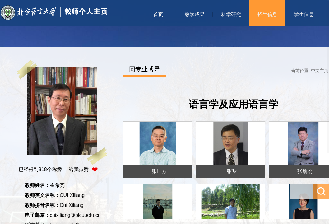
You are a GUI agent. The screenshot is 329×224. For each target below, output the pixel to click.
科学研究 (231, 14)
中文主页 (319, 70)
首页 (158, 14)
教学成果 (195, 14)
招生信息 (267, 14)
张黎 (232, 171)
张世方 (159, 171)
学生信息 (304, 14)
